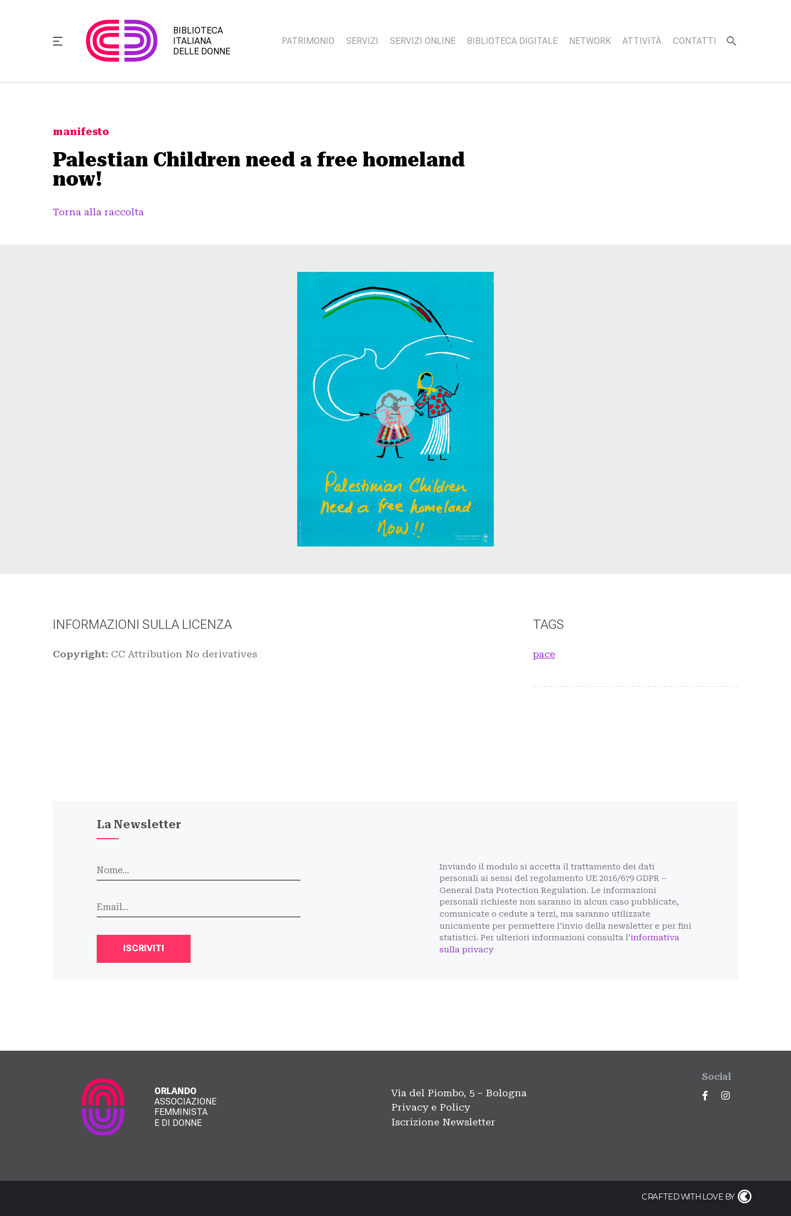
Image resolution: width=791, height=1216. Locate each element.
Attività (641, 41)
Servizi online (422, 41)
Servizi (362, 41)
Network (590, 41)
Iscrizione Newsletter (443, 1122)
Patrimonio (308, 41)
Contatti (694, 41)
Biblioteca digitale (512, 41)
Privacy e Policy (430, 1107)
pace (544, 654)
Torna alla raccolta (98, 212)
